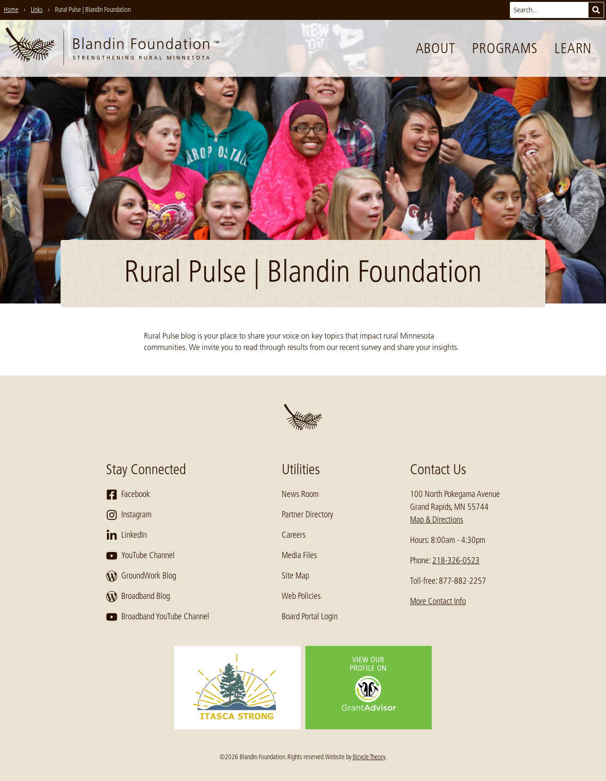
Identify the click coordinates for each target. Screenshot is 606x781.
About (435, 48)
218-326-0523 (456, 560)
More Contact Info (438, 601)
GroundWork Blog (141, 576)
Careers (293, 535)
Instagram (129, 515)
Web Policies (301, 596)
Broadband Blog (138, 596)
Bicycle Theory (369, 757)
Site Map (295, 575)
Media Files (299, 555)
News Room (300, 494)
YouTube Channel (140, 555)
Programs (504, 48)
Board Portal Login (310, 616)
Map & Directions (436, 520)
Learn (573, 48)
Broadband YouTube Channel (157, 617)
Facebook (128, 494)
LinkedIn (126, 535)
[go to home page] (112, 48)
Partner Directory (307, 514)
